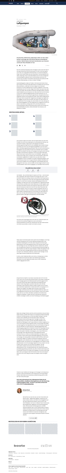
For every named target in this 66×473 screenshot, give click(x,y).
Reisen (36, 3)
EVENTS (16, 468)
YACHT (12, 467)
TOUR (32, 467)
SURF (27, 467)
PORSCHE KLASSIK (52, 467)
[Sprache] (56, 1)
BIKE (30, 467)
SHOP (9, 467)
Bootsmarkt (41, 3)
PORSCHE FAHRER (11, 468)
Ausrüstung (27, 3)
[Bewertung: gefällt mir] (33, 170)
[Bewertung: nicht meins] (28, 170)
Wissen (32, 3)
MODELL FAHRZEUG (46, 467)
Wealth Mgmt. (47, 3)
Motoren (22, 3)
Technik (25, 19)
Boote (18, 3)
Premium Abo (32, 0)
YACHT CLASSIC (16, 467)
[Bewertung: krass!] (38, 170)
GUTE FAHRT (40, 467)
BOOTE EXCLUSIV (22, 467)
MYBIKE (35, 467)
